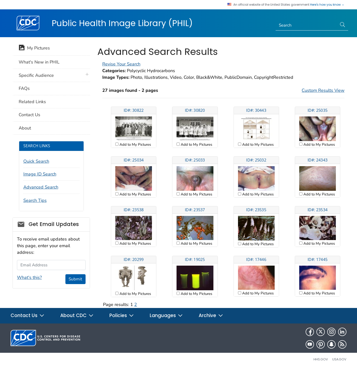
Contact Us (29, 115)
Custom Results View (323, 90)
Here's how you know (327, 4)
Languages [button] (166, 315)
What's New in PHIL (39, 62)
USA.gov (339, 359)
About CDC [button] (77, 315)
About (25, 128)
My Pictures (34, 48)
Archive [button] (211, 315)
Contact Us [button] (28, 315)
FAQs (24, 88)
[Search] (306, 25)
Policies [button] (121, 315)
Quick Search (36, 161)
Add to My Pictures (135, 144)
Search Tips (35, 200)
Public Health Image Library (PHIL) (122, 23)
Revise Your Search (121, 64)
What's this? (29, 277)
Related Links (32, 102)
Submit (75, 279)
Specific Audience (36, 75)
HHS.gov (320, 359)
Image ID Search (39, 174)
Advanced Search (40, 187)
